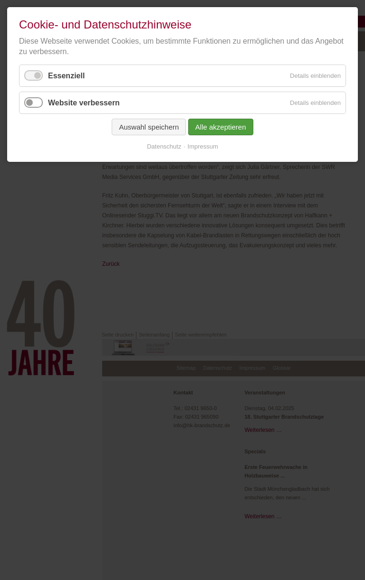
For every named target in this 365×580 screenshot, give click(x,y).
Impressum (203, 146)
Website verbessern (84, 103)
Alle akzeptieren (220, 127)
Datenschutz (164, 146)
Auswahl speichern (149, 127)
